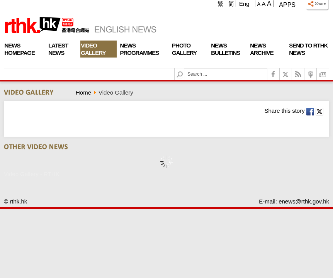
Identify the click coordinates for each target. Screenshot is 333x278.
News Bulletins (225, 49)
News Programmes (139, 49)
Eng (244, 3)
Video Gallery (93, 49)
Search (184, 68)
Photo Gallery (184, 49)
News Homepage (20, 49)
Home (83, 92)
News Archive (262, 49)
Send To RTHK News (308, 49)
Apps (287, 5)
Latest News (58, 49)
